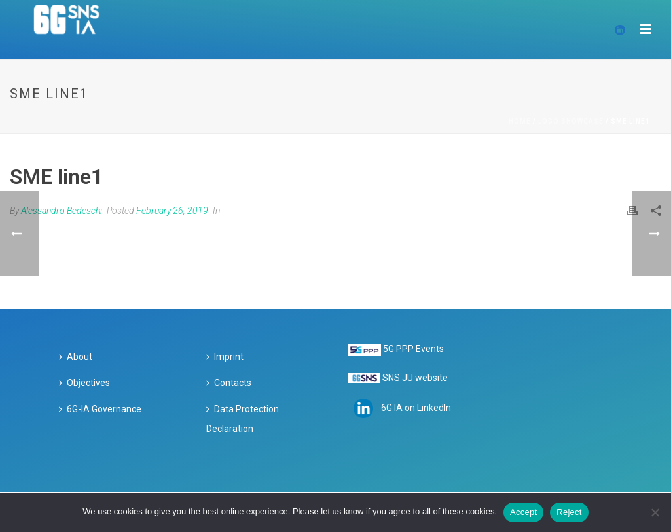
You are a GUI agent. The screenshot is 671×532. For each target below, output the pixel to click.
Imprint (225, 356)
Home (520, 121)
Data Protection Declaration (242, 419)
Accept (523, 512)
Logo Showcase (571, 121)
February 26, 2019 (172, 210)
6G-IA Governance (100, 409)
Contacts (228, 383)
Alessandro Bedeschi (61, 210)
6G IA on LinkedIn (416, 407)
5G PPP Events (413, 349)
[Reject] (654, 512)
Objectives (84, 383)
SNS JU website (415, 377)
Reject (568, 512)
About (75, 356)
